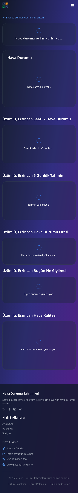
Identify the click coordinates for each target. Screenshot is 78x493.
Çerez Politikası (37, 484)
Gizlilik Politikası (17, 484)
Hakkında (7, 428)
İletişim (6, 433)
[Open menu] (73, 5)
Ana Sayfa (8, 423)
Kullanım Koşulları (60, 484)
